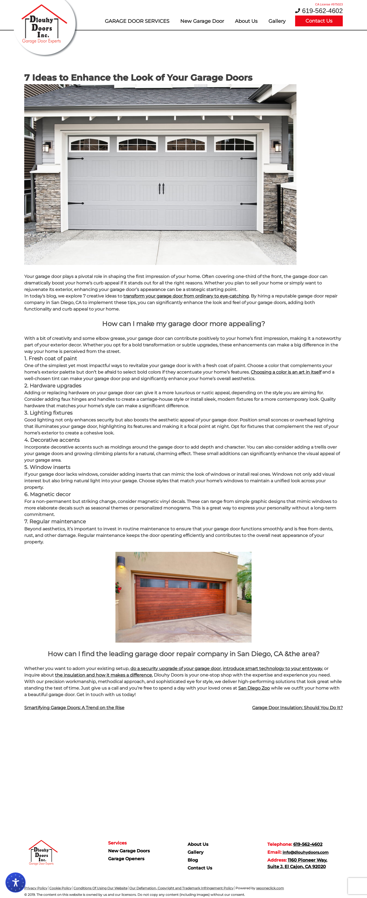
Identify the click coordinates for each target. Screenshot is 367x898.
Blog (193, 860)
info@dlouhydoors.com (306, 852)
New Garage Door (202, 21)
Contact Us (318, 21)
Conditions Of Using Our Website (100, 888)
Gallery (277, 21)
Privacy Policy (35, 888)
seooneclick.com (270, 888)
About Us (246, 21)
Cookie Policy (60, 888)
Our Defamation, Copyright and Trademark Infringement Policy (181, 888)
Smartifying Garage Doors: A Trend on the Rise (74, 707)
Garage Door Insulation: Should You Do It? (297, 707)
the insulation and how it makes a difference (103, 675)
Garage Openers (126, 858)
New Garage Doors (129, 850)
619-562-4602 (322, 10)
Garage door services (137, 21)
